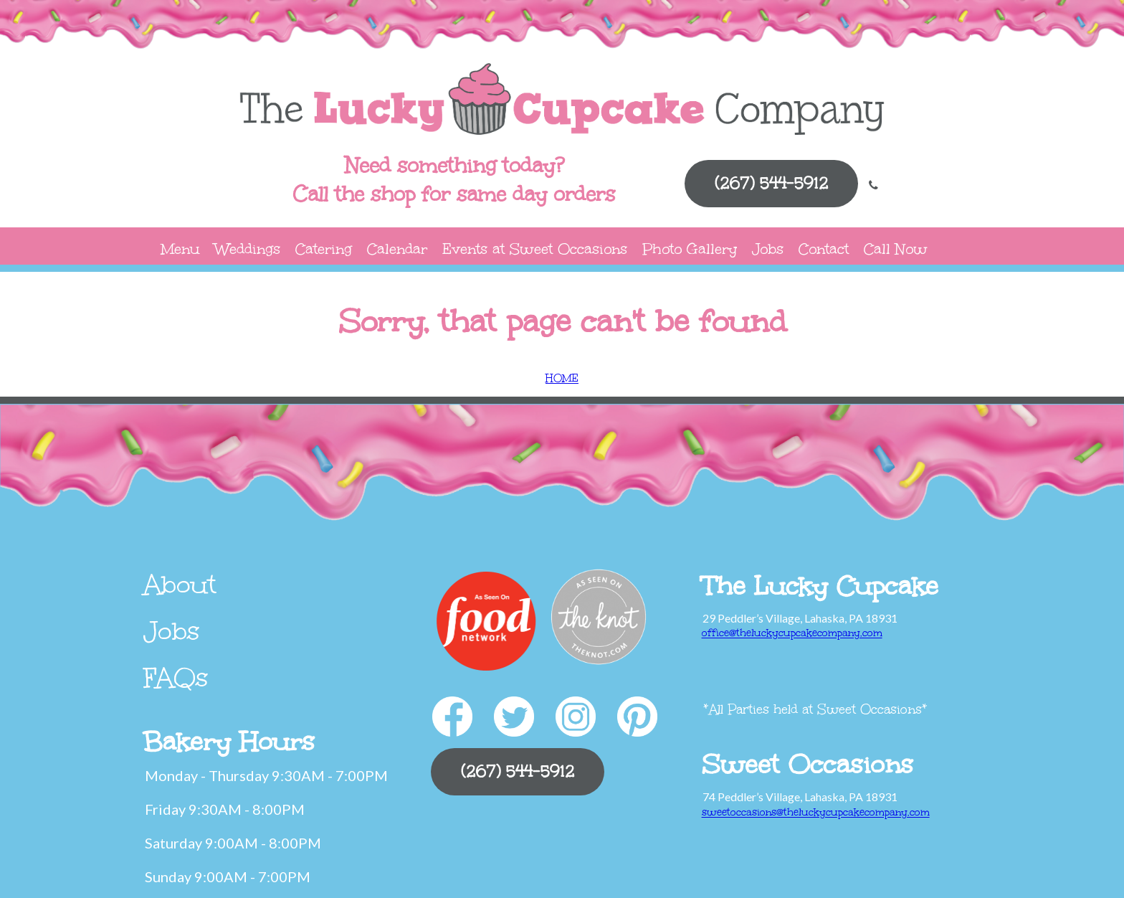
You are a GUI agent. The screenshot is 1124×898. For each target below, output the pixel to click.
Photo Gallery (689, 248)
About (179, 584)
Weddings (247, 248)
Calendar (397, 248)
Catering (323, 248)
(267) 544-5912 (771, 183)
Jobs (768, 248)
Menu (180, 248)
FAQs (176, 678)
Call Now (896, 248)
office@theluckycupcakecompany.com (792, 633)
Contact (824, 248)
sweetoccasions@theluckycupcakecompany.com (816, 812)
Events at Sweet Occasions (534, 248)
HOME (562, 378)
